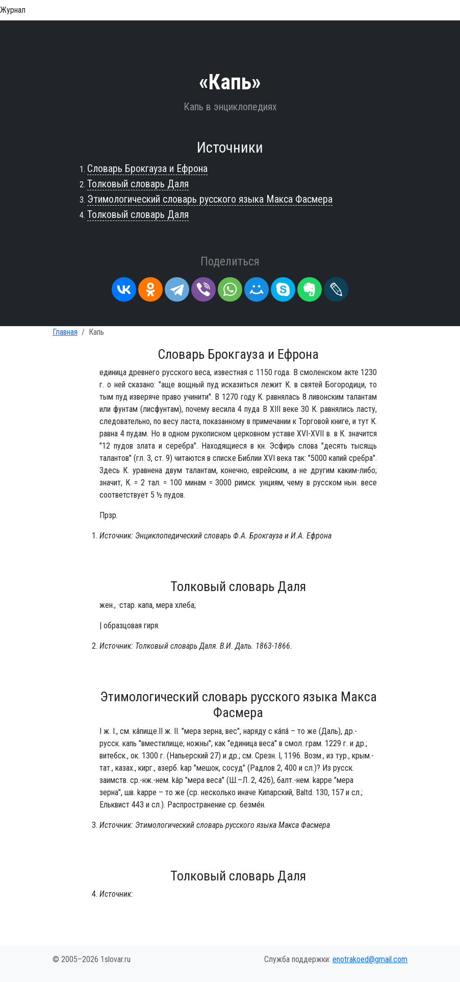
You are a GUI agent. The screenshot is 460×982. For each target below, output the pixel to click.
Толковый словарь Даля (138, 184)
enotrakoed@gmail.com (370, 959)
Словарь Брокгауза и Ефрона (147, 168)
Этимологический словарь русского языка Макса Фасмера (210, 199)
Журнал (12, 10)
